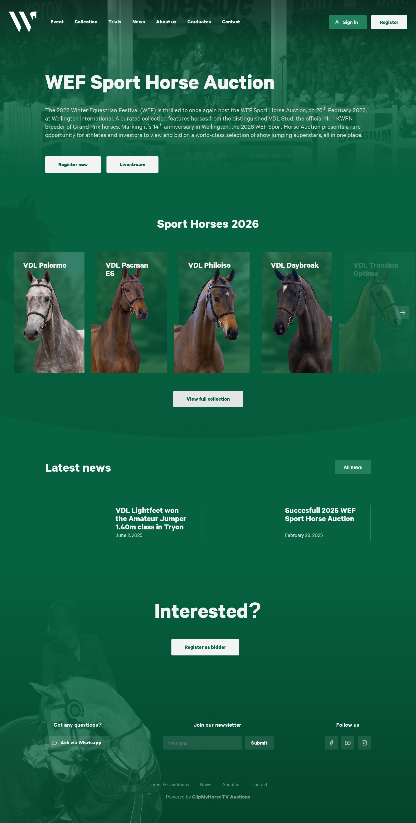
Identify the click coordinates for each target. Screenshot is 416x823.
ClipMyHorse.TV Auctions (221, 797)
